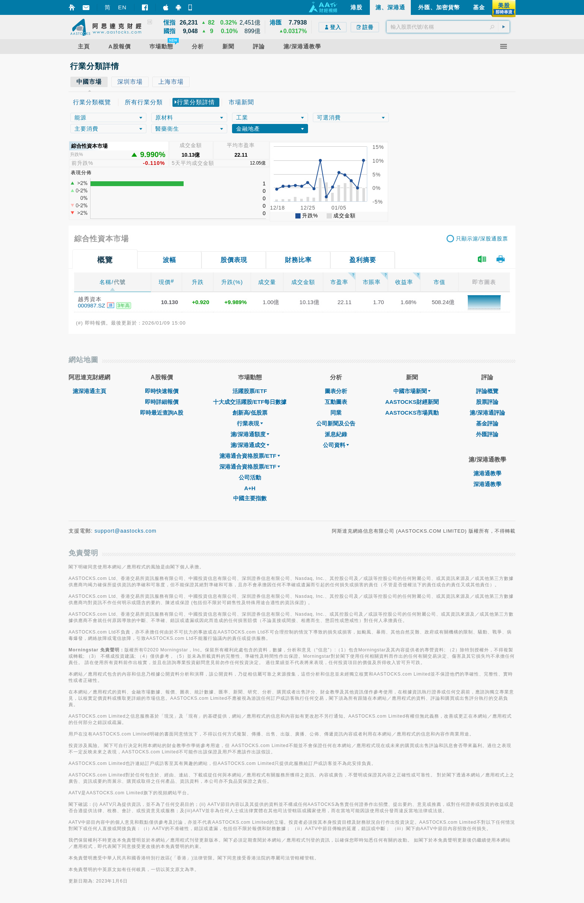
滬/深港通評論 (487, 412)
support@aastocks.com (126, 531)
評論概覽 (487, 391)
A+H (249, 488)
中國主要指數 (250, 498)
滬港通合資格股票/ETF (249, 456)
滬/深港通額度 (250, 434)
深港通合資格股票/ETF (249, 466)
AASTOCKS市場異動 (412, 412)
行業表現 (250, 423)
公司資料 (336, 445)
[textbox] (448, 27)
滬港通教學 (487, 473)
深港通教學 (487, 484)
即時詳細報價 (161, 402)
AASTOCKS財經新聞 (412, 402)
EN (122, 7)
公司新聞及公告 (335, 423)
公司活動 (250, 477)
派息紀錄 (336, 434)
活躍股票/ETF (249, 391)
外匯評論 (487, 434)
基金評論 (487, 423)
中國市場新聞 (412, 391)
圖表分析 (336, 391)
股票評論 (487, 402)
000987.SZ (91, 305)
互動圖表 (336, 402)
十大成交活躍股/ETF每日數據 (250, 402)
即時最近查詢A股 (161, 412)
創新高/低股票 (249, 412)
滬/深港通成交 (250, 445)
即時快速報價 (161, 391)
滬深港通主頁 (89, 391)
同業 (336, 412)
